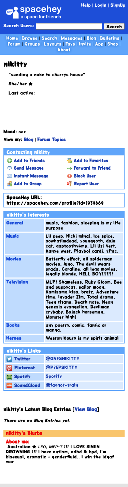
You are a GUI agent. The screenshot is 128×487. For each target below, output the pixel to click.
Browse (30, 38)
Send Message (25, 168)
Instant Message (27, 176)
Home (12, 38)
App (99, 44)
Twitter (18, 359)
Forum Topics (51, 139)
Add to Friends (26, 160)
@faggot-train (62, 385)
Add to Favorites (87, 160)
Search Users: (18, 25)
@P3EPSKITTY (61, 367)
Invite (85, 44)
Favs (70, 44)
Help (86, 5)
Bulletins (109, 38)
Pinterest (20, 367)
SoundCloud (23, 385)
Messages (72, 38)
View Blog (85, 409)
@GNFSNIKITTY (63, 358)
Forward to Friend (89, 168)
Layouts (52, 44)
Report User (83, 183)
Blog (91, 38)
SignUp (117, 5)
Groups (32, 44)
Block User (81, 176)
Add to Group (24, 183)
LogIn (100, 5)
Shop (112, 44)
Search (114, 26)
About (63, 49)
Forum (14, 44)
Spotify (18, 376)
